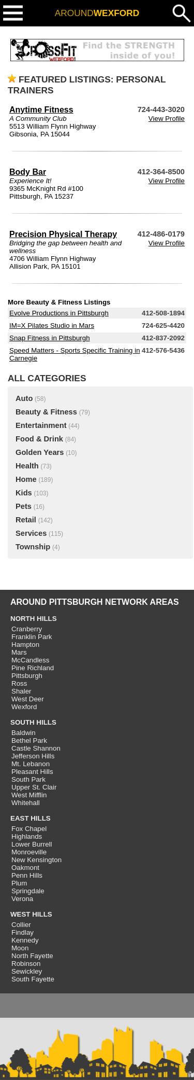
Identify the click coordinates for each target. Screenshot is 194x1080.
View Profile (166, 118)
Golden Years (40, 452)
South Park (28, 779)
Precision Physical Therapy (63, 234)
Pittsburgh (26, 676)
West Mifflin (29, 795)
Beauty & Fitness (46, 412)
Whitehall (25, 803)
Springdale (27, 891)
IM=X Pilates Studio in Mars (51, 325)
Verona (22, 899)
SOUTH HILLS (33, 722)
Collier (21, 925)
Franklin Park (31, 637)
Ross (19, 683)
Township (33, 547)
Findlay (22, 932)
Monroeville (29, 852)
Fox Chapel (29, 829)
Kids (24, 493)
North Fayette (32, 956)
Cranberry (26, 629)
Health (27, 466)
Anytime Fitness (41, 109)
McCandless (30, 660)
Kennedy (25, 940)
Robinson (25, 963)
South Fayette (32, 979)
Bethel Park (29, 740)
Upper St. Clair (33, 787)
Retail (26, 520)
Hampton (25, 644)
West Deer (27, 699)
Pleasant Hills (32, 772)
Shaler (21, 691)
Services (31, 533)
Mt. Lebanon (30, 764)
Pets (24, 506)
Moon (19, 948)
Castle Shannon (36, 748)
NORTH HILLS (33, 618)
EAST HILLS (30, 818)
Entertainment (41, 425)
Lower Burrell (31, 844)
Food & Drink (39, 439)
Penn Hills (26, 875)
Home (26, 479)
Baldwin (23, 733)
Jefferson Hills (32, 756)
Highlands (26, 836)
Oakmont (25, 867)
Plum (19, 883)
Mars (19, 652)
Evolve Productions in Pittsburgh (59, 313)
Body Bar (27, 172)
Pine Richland (32, 668)
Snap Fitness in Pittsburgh (49, 338)
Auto (24, 398)
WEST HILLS (31, 914)
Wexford (24, 707)
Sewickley (26, 971)
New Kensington (36, 860)
